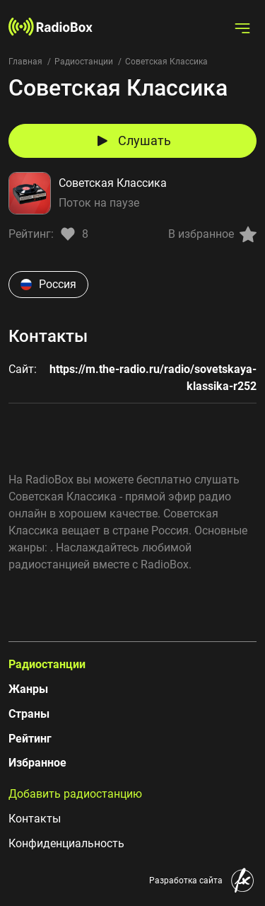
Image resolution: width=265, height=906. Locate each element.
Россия (48, 284)
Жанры (28, 689)
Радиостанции (83, 62)
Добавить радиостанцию (75, 794)
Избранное (37, 762)
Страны (28, 714)
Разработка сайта (186, 880)
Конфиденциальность (66, 843)
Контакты (34, 818)
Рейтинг (30, 738)
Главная (25, 62)
